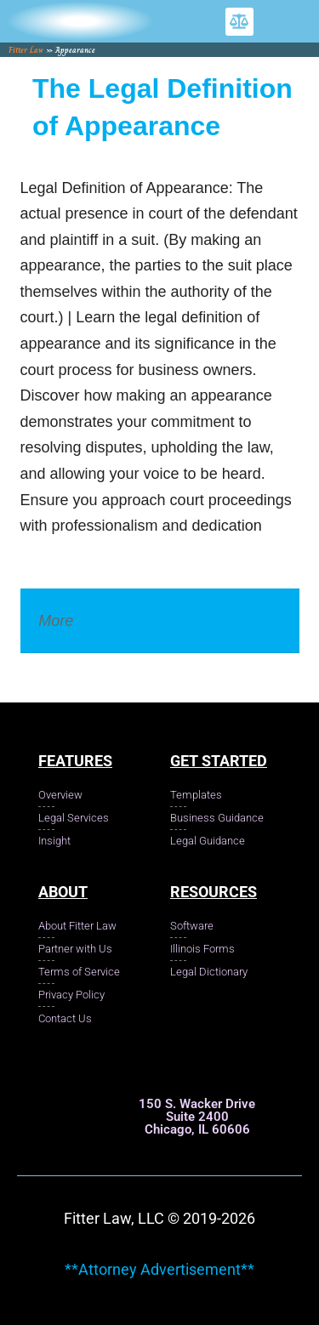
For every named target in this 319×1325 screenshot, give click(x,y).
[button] (239, 22)
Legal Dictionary (132, 620)
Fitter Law (26, 49)
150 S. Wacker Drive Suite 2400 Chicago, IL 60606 (197, 1116)
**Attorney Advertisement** (159, 1269)
